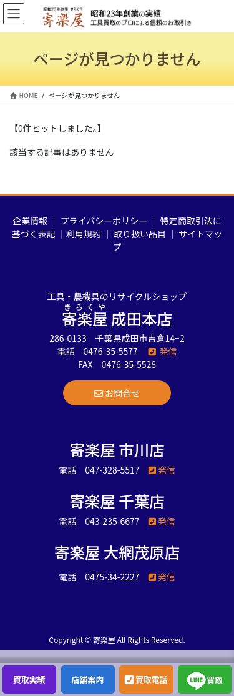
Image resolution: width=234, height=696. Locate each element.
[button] (117, 392)
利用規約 (83, 233)
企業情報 (29, 220)
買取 (205, 681)
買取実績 (29, 679)
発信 (162, 351)
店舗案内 (88, 679)
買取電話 (146, 679)
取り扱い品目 (140, 233)
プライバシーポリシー (104, 220)
